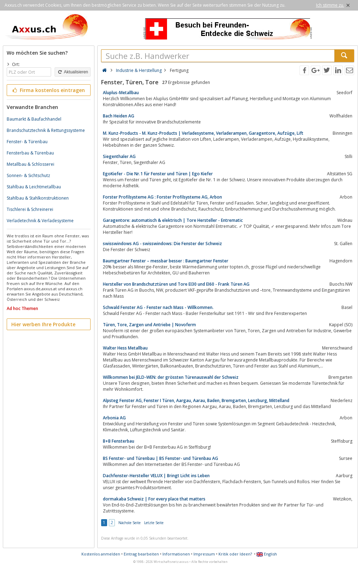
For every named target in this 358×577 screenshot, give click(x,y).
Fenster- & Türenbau (27, 142)
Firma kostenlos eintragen (48, 90)
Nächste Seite (129, 522)
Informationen (176, 554)
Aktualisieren (72, 71)
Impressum (204, 554)
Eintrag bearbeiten (141, 554)
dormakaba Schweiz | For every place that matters (154, 499)
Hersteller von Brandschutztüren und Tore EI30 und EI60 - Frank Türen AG (176, 284)
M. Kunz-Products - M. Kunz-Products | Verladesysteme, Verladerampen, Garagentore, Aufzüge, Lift (203, 133)
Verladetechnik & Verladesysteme (40, 221)
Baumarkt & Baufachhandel (34, 119)
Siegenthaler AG (119, 156)
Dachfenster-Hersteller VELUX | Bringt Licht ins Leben (156, 476)
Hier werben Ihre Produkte (43, 324)
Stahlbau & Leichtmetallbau (34, 187)
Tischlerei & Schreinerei (30, 209)
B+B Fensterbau (118, 441)
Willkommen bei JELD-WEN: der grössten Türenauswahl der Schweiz (171, 377)
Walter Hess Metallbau (125, 348)
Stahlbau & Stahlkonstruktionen (38, 198)
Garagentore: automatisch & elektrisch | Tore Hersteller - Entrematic (173, 220)
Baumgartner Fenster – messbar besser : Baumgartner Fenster (165, 261)
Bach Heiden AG (118, 116)
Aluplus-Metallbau (121, 93)
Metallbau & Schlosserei (30, 164)
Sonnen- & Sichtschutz (28, 175)
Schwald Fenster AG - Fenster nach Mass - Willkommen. (158, 307)
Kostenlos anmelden (100, 554)
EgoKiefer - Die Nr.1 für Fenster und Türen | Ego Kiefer (158, 174)
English (267, 554)
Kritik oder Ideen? (235, 554)
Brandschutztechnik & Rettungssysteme (46, 130)
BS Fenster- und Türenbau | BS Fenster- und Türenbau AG (160, 458)
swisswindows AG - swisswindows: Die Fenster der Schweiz (162, 244)
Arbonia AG (114, 418)
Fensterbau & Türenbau (30, 153)
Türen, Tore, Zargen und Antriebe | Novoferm (149, 325)
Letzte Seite (153, 522)
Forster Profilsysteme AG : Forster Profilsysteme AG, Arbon (162, 197)
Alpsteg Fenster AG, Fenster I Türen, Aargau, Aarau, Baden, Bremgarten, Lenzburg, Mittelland (196, 400)
